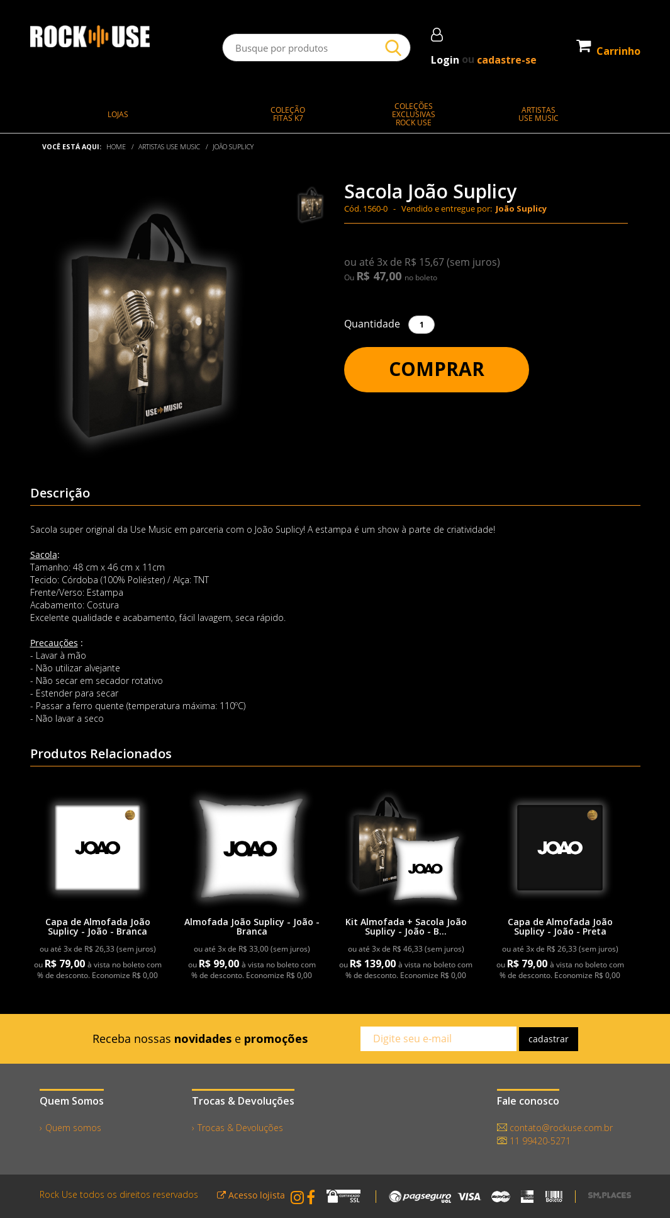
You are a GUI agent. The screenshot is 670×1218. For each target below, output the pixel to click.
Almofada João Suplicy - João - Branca (252, 926)
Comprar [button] (436, 369)
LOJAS (118, 114)
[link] (97, 847)
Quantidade (372, 324)
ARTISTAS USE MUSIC (169, 146)
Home (116, 146)
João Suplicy (233, 146)
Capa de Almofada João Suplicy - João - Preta (560, 926)
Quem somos (73, 1127)
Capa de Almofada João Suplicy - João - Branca (97, 926)
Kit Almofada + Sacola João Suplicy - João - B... (406, 926)
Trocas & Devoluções (240, 1127)
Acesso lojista (251, 1195)
